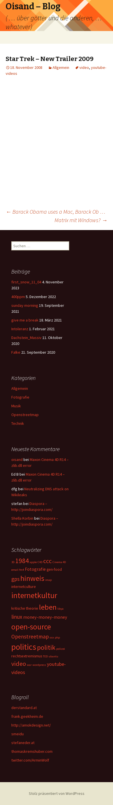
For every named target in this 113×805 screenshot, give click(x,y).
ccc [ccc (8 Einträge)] (47, 561)
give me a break (24, 320)
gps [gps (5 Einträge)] (15, 579)
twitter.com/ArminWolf (30, 760)
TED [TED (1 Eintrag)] (45, 656)
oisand (17, 459)
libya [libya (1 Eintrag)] (60, 609)
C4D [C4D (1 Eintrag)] (40, 562)
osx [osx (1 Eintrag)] (52, 637)
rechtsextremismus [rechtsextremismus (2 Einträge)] (26, 656)
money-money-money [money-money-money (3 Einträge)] (45, 617)
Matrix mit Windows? (81, 220)
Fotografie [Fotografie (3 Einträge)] (35, 569)
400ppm (18, 296)
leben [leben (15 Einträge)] (47, 607)
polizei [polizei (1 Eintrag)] (60, 649)
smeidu (17, 733)
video (84, 67)
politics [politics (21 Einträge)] (23, 647)
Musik (16, 405)
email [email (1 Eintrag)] (14, 570)
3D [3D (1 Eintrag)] (12, 562)
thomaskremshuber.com (32, 751)
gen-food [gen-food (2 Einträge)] (54, 569)
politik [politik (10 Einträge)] (46, 647)
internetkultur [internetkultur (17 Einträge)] (34, 595)
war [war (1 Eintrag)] (29, 665)
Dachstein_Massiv (26, 337)
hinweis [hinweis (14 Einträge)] (32, 578)
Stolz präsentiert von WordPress (56, 793)
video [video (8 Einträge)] (18, 664)
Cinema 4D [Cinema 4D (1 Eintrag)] (59, 562)
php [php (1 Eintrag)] (57, 637)
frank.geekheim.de (27, 716)
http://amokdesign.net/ (31, 725)
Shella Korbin (22, 518)
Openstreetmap (25, 414)
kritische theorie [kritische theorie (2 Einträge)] (24, 608)
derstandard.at (24, 707)
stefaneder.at (22, 742)
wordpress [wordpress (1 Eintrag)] (39, 665)
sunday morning (24, 305)
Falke (15, 352)
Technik (17, 423)
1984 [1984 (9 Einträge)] (22, 561)
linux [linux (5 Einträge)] (16, 616)
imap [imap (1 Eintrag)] (48, 580)
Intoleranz (19, 328)
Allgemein (61, 67)
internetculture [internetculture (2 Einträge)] (23, 586)
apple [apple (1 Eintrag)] (33, 562)
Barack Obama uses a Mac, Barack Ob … (55, 211)
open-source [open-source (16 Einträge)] (31, 626)
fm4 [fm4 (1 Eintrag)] (21, 570)
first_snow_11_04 (26, 282)
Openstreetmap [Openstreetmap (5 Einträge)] (30, 636)
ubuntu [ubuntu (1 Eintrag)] (53, 656)
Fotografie (20, 397)
